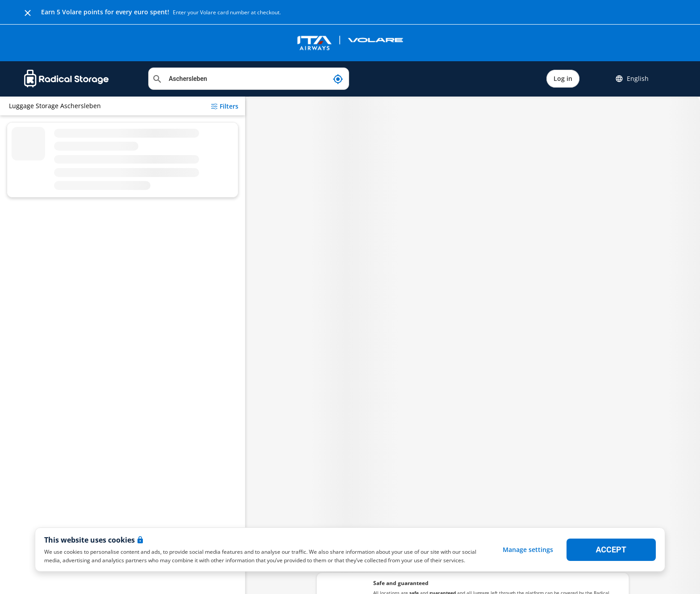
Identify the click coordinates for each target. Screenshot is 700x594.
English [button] (632, 78)
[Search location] (248, 78)
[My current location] (338, 78)
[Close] (27, 12)
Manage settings (528, 549)
